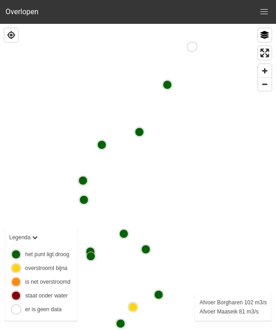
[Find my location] (11, 35)
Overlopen (22, 11)
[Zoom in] (264, 70)
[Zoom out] (264, 84)
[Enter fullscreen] (264, 53)
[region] (138, 177)
